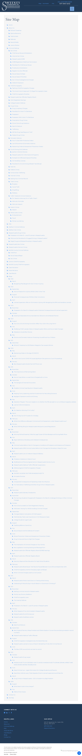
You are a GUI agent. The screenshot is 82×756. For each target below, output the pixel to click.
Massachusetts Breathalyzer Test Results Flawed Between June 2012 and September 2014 (40, 566)
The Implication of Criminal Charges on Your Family (29, 544)
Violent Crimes (14, 207)
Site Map (11, 697)
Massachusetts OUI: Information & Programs (25, 155)
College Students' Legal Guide (23, 520)
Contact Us (12, 695)
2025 (11, 286)
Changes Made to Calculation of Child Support (27, 514)
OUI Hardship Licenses (18, 161)
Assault (14, 209)
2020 (11, 348)
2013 (11, 586)
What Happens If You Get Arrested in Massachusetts (29, 611)
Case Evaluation (13, 267)
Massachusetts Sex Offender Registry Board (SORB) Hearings (32, 550)
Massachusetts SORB (18, 59)
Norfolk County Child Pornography (19, 264)
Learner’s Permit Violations (22, 405)
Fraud (14, 218)
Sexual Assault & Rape (18, 74)
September (15, 289)
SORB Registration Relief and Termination (24, 62)
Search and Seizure (19, 625)
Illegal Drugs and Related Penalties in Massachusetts (26, 241)
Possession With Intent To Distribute (23, 117)
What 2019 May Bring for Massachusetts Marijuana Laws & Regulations (34, 426)
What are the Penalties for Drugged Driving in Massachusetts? (28, 238)
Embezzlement (17, 215)
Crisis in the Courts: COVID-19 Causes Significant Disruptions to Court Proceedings (38, 358)
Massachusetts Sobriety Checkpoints (25, 492)
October (14, 313)
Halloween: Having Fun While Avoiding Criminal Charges (30, 508)
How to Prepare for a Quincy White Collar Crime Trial (29, 291)
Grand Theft (15, 187)
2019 (11, 367)
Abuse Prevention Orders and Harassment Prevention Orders (32, 536)
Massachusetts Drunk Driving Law (24, 614)
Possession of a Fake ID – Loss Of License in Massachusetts (27, 235)
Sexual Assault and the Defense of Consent (26, 530)
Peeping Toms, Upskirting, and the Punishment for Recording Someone (35, 393)
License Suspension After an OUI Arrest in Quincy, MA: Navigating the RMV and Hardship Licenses (42, 302)
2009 (11, 681)
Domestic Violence (16, 138)
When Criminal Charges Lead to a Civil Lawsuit (27, 572)
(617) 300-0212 (48, 726)
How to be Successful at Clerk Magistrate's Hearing (29, 505)
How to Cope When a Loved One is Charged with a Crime (30, 377)
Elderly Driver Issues (20, 692)
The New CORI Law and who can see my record (27, 649)
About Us (11, 28)
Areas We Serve (13, 270)
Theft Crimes (14, 181)
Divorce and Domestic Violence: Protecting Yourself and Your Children (34, 337)
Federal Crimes (14, 169)
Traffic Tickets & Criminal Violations (20, 196)
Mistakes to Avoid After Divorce (23, 332)
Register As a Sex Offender (20, 71)
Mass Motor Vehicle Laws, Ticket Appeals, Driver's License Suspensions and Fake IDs (38, 673)
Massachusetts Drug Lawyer (22, 657)
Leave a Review (14, 45)
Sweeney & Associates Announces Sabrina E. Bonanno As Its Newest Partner (36, 315)
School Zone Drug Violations (20, 123)
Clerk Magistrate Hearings (18, 100)
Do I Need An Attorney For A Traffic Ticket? (24, 198)
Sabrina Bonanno (15, 33)
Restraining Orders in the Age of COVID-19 (26, 353)
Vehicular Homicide (18, 201)
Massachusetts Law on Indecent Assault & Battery (28, 453)
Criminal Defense (14, 48)
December (15, 343)
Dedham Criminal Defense (17, 227)
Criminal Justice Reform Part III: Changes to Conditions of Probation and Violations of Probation (42, 445)
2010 (11, 652)
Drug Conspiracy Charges (19, 108)
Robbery (14, 193)
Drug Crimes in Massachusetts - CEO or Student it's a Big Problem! (33, 678)
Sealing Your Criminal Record (19, 178)
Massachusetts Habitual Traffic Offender (26, 635)
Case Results (46, 3)
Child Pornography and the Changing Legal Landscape (30, 569)
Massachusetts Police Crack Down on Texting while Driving (31, 580)
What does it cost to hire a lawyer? (24, 686)
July (13, 326)
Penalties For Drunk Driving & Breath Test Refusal (26, 164)
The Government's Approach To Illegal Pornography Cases (29, 91)
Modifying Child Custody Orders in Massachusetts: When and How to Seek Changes (38, 329)
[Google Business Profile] (4, 712)
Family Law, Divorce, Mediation (23, 594)
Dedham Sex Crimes (15, 230)
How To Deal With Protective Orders (22, 140)
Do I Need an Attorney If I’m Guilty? (24, 410)
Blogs (40, 3)
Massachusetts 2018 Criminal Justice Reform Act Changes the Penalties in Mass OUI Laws (40, 448)
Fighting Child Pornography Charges (23, 88)
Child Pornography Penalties (20, 94)
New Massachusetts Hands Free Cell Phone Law (28, 364)
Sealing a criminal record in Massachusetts (26, 591)
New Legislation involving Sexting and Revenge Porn (29, 547)
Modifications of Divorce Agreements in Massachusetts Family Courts (34, 462)
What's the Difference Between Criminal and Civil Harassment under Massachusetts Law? (40, 421)
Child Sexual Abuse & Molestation (22, 53)
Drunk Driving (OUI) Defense (18, 149)
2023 (11, 318)
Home (10, 25)
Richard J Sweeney (15, 30)
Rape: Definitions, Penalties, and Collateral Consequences (31, 440)
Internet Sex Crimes (18, 56)
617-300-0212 (65, 4)
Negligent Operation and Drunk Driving (25, 396)
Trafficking (15, 129)
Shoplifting (15, 190)
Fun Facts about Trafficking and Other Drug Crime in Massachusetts (34, 484)
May (13, 335)
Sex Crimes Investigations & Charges (23, 80)
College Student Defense (17, 103)
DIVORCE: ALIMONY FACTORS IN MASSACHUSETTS (29, 473)
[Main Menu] (72, 9)
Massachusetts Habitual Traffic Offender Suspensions (29, 465)
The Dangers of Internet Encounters (24, 382)
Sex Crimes (13, 50)
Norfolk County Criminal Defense (18, 250)
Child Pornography (16, 85)
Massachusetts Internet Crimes (18, 247)
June (13, 391)
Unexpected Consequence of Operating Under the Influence (32, 481)
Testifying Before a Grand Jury (23, 525)
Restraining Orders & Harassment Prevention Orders (27, 146)
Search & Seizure (17, 126)
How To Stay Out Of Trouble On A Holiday (26, 415)
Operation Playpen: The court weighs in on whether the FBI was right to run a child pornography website (45, 402)
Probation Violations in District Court (25, 459)
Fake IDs (12, 166)
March (14, 281)
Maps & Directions (49, 728)
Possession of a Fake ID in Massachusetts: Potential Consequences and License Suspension (40, 310)
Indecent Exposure (17, 82)
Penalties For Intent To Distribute (22, 111)
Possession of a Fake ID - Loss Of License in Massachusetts (31, 605)
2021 (11, 340)
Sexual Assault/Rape (16, 255)
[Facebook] (11, 712)
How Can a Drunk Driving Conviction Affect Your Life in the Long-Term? (35, 323)
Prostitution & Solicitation (19, 68)
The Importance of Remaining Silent (25, 372)
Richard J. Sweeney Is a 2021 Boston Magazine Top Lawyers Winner (33, 345)
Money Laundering (18, 221)
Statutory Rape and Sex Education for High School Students (31, 561)
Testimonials (14, 36)
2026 (11, 279)
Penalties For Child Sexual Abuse (22, 65)
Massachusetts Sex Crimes (16, 244)
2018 (11, 429)
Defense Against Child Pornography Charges (27, 468)
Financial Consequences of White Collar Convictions (29, 297)
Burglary (14, 184)
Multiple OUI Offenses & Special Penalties (24, 158)
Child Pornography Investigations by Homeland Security (30, 641)
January (14, 361)
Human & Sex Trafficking (17, 172)
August (14, 294)
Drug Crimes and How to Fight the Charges (27, 539)
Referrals (13, 39)
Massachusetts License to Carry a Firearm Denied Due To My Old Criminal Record (38, 644)
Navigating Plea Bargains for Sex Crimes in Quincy (28, 283)
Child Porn (13, 252)
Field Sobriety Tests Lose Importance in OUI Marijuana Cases (31, 517)
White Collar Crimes (16, 212)
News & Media (14, 42)
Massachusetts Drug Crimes (17, 233)
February (15, 418)
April (13, 300)
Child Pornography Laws (21, 597)
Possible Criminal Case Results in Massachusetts (28, 388)
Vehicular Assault (17, 204)
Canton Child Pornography (17, 261)
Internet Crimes (15, 175)
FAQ (53, 3)
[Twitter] (9, 712)
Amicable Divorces (19, 476)
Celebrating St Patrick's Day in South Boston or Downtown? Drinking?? (35, 583)
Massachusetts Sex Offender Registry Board (23, 97)
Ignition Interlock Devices (19, 152)
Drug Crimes (14, 106)
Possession (15, 114)
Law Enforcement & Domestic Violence (23, 143)
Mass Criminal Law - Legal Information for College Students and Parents (35, 670)
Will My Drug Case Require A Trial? (22, 132)
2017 (11, 487)
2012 (11, 620)
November (15, 308)
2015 (11, 575)
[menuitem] (21, 722)
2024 (11, 305)
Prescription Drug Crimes (19, 120)
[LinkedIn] (6, 712)
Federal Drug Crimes (18, 135)
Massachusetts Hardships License (24, 617)
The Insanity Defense (20, 600)
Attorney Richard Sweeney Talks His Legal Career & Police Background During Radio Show (40, 434)
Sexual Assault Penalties (19, 77)
